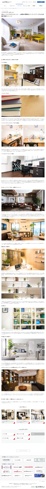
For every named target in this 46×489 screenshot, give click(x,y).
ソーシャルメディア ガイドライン (33, 483)
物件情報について (27, 483)
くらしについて (5, 8)
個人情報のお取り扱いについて (16, 483)
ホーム (2, 8)
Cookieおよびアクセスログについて (17, 484)
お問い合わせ (27, 484)
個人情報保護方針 (11, 483)
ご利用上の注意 (23, 484)
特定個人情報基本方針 (22, 483)
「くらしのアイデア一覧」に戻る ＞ (23, 450)
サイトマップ (30, 484)
